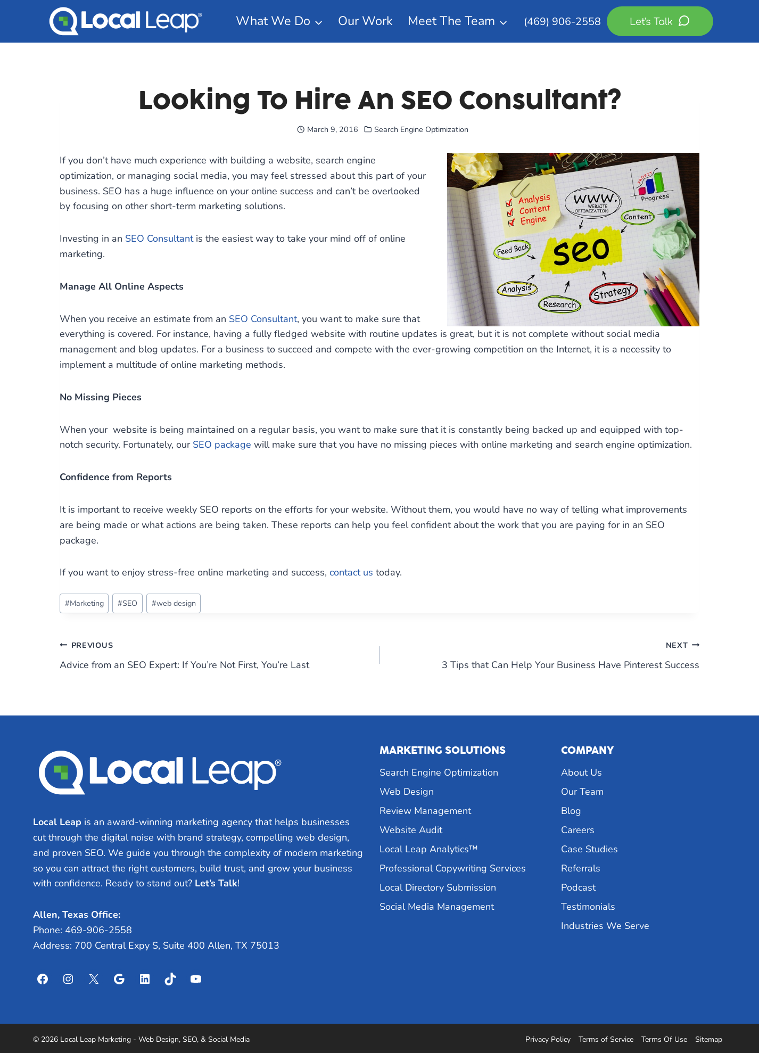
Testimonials (588, 906)
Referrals (580, 868)
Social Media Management (437, 906)
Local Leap (57, 822)
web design (174, 603)
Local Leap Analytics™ (429, 849)
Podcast (578, 887)
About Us (581, 772)
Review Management (425, 810)
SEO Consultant (159, 238)
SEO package (222, 444)
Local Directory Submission (438, 887)
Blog (571, 810)
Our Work (365, 20)
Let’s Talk (216, 883)
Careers (578, 830)
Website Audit (411, 830)
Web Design (407, 791)
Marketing (84, 603)
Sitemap (708, 1039)
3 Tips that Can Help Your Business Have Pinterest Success (544, 654)
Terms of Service (606, 1039)
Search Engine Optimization (421, 129)
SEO (127, 603)
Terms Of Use (664, 1039)
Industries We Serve (605, 925)
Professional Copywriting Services (453, 868)
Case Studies (589, 849)
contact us (351, 572)
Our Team (582, 791)
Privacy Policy (548, 1039)
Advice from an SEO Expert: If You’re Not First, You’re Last (215, 654)
